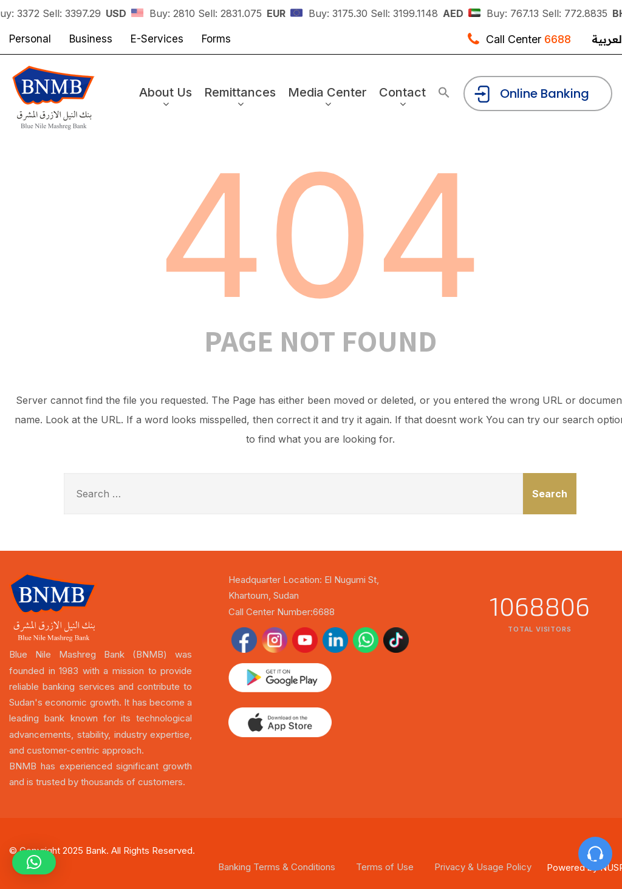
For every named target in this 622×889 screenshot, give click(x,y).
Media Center (329, 97)
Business (90, 39)
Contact (404, 97)
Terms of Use (385, 867)
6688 (557, 39)
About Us (167, 97)
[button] (444, 93)
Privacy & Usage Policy (482, 867)
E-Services (157, 39)
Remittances (241, 97)
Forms (216, 39)
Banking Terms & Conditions (276, 867)
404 (320, 235)
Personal (30, 39)
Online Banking (531, 94)
